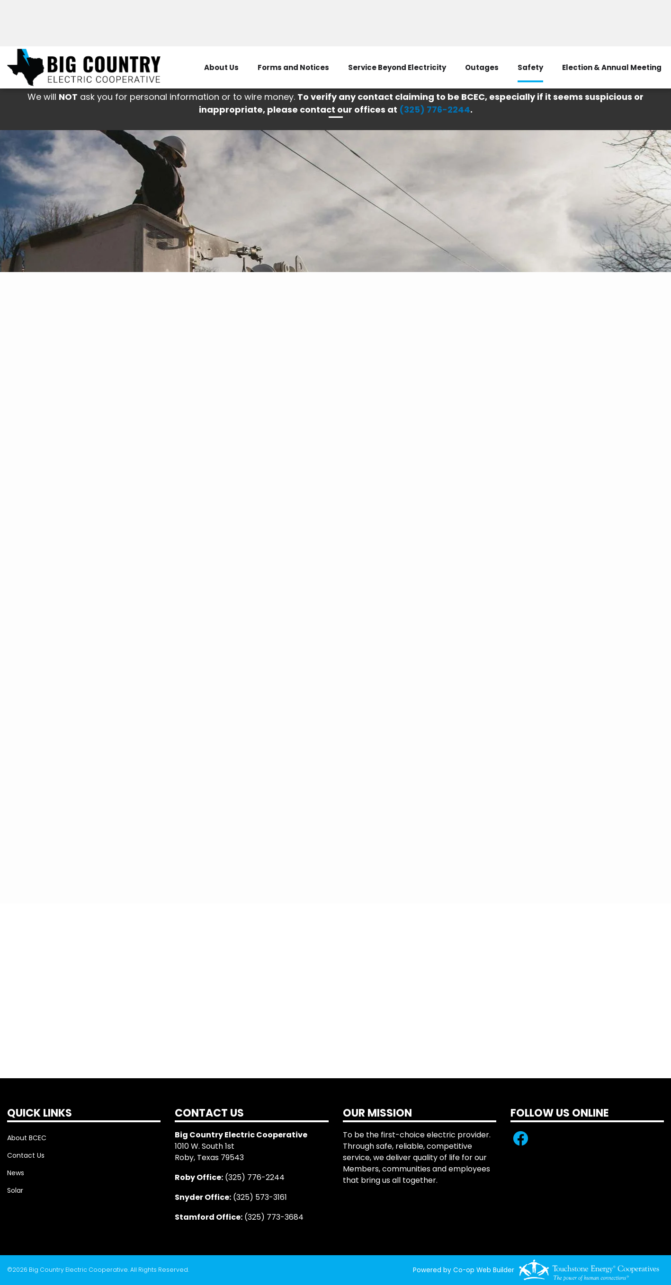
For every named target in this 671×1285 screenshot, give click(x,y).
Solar (15, 1190)
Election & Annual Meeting (612, 67)
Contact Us (26, 1155)
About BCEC (26, 1138)
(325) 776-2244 (434, 109)
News (15, 1173)
